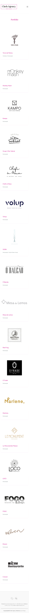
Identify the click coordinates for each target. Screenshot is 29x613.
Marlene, (5, 413)
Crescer (5, 577)
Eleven (5, 544)
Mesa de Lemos (8, 315)
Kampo (5, 118)
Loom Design (23, 610)
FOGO (5, 511)
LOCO (4, 479)
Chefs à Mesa (7, 184)
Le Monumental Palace (10, 446)
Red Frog (6, 348)
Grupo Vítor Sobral (9, 151)
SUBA (5, 249)
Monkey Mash (7, 86)
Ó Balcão (6, 282)
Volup (5, 217)
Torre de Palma (8, 53)
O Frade (5, 380)
